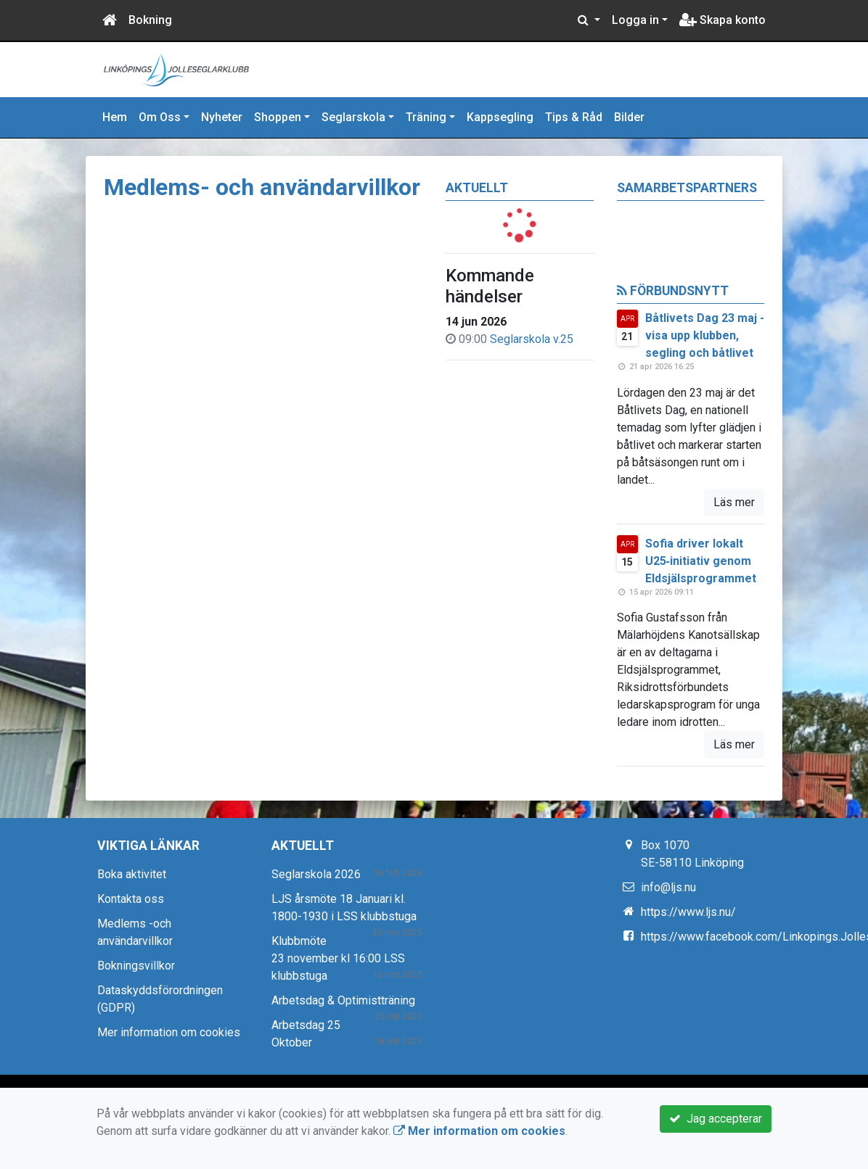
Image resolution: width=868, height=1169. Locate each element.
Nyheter (221, 117)
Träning (426, 117)
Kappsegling (500, 117)
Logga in (635, 20)
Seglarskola (353, 117)
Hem (114, 117)
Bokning (150, 20)
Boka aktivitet (131, 874)
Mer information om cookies (168, 1032)
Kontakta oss (130, 899)
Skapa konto (722, 20)
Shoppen (277, 117)
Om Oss (160, 117)
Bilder (629, 117)
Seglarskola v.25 (531, 339)
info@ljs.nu (668, 887)
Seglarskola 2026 (316, 874)
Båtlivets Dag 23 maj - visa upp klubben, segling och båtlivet (704, 335)
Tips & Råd (573, 117)
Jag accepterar (715, 1118)
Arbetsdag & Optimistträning (343, 1000)
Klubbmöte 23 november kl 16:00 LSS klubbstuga (338, 958)
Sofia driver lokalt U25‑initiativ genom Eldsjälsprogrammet (700, 561)
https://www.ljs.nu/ (688, 912)
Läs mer (734, 502)
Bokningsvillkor (136, 965)
